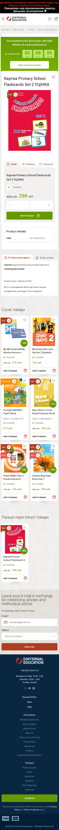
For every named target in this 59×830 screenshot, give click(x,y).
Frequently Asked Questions (29, 755)
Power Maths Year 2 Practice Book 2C (13, 477)
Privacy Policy (30, 742)
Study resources (19, 30)
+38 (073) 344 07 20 (29, 670)
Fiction (29, 772)
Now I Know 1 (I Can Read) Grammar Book (43, 412)
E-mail (5, 616)
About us (29, 733)
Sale (29, 707)
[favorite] (53, 77)
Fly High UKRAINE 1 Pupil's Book (13, 412)
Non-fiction (29, 776)
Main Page (5, 30)
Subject (5, 630)
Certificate (29, 790)
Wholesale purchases (29, 720)
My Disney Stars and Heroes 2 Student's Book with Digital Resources (42, 351)
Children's (29, 781)
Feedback (29, 798)
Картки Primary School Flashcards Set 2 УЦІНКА (15, 558)
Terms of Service (31, 809)
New (29, 702)
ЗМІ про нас (29, 746)
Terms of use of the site (29, 737)
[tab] (28, 164)
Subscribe (29, 647)
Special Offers (29, 697)
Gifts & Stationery (29, 785)
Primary (31, 30)
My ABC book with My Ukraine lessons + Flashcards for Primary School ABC (14, 351)
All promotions (29, 728)
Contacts (29, 751)
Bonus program (29, 724)
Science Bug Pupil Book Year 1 (41, 477)
